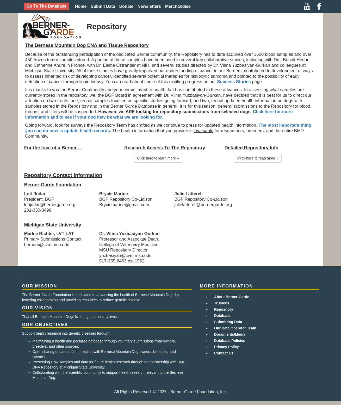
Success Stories (234, 81)
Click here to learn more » (158, 158)
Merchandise (178, 6)
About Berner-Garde (231, 297)
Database (222, 316)
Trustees (221, 303)
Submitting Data (228, 322)
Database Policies (229, 341)
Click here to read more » (257, 158)
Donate (126, 6)
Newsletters (149, 6)
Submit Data (103, 6)
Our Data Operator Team (235, 328)
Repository (223, 309)
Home (80, 6)
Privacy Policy (226, 347)
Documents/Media (229, 334)
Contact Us (223, 353)
